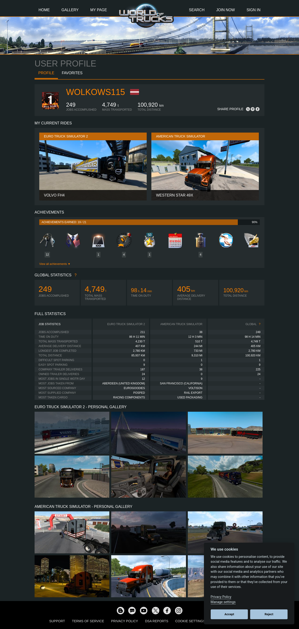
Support (57, 621)
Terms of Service (88, 621)
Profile (46, 73)
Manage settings (223, 602)
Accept (229, 614)
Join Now (225, 10)
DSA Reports (156, 621)
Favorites (72, 73)
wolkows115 (95, 92)
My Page (98, 10)
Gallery (70, 10)
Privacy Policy (124, 621)
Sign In (253, 10)
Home (44, 10)
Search (197, 10)
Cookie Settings (190, 621)
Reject (269, 614)
